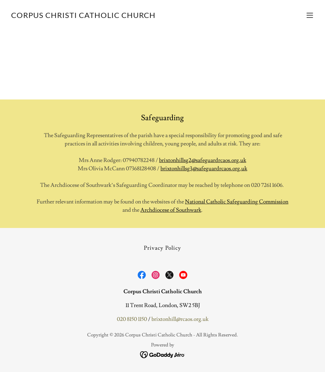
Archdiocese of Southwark (170, 210)
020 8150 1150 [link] (132, 319)
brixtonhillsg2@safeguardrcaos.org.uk (202, 160)
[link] (83, 16)
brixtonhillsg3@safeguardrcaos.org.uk (203, 168)
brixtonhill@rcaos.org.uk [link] (179, 319)
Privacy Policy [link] (162, 248)
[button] (310, 15)
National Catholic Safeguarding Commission (236, 201)
